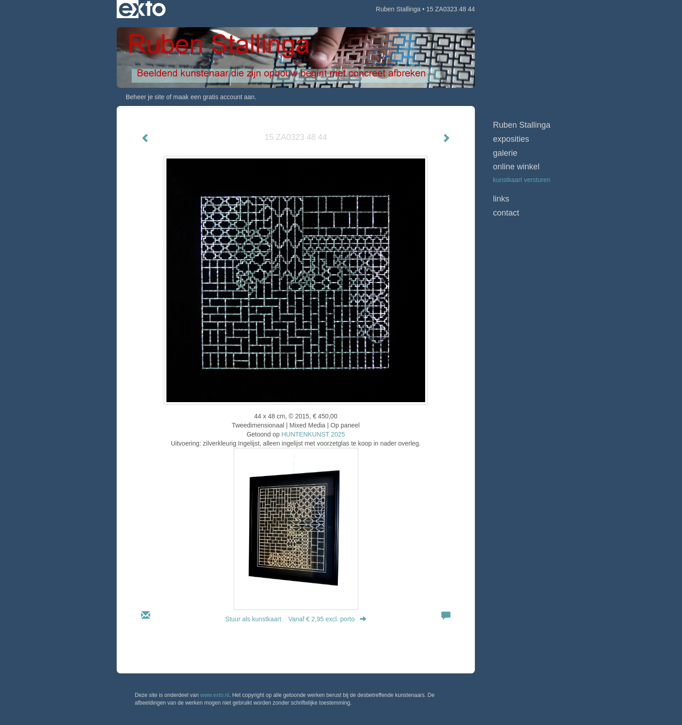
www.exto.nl (214, 695)
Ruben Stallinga (398, 9)
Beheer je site (145, 97)
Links (501, 198)
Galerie (505, 153)
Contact (506, 212)
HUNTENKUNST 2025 (313, 434)
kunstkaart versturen (521, 179)
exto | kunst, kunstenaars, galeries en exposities (142, 9)
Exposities (511, 139)
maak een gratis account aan (214, 97)
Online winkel (516, 166)
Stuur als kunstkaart (295, 619)
